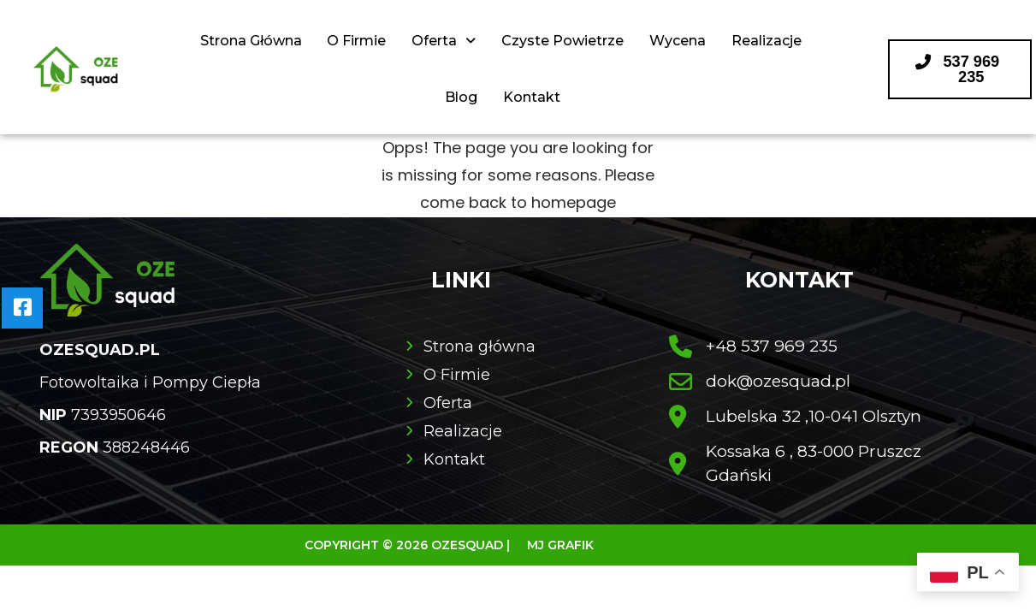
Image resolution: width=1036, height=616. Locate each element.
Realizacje (766, 41)
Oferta (443, 41)
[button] (960, 69)
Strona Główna (250, 41)
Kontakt (531, 97)
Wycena (677, 41)
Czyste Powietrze (562, 41)
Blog (461, 97)
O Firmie (356, 41)
